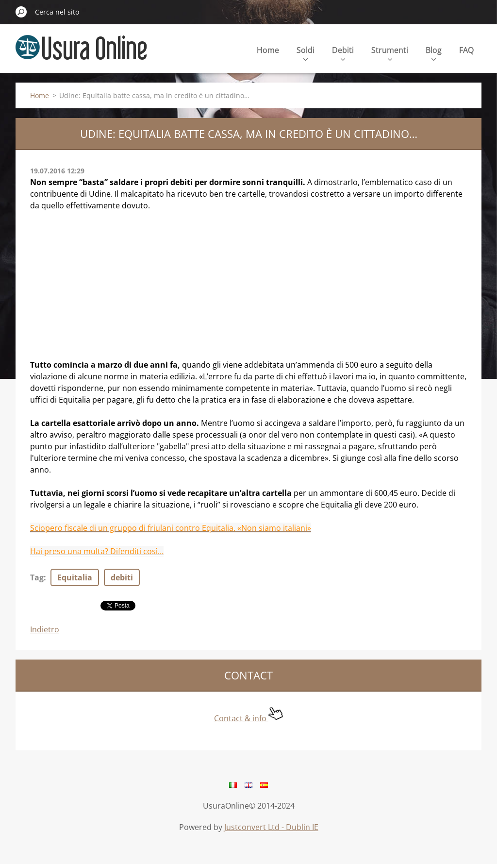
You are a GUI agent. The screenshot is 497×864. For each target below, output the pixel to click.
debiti (122, 577)
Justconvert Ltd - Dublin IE (271, 827)
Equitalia (74, 577)
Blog (434, 53)
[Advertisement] (248, 291)
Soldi (305, 53)
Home (268, 50)
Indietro (44, 629)
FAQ (466, 50)
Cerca (21, 11)
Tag (37, 577)
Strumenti (389, 53)
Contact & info (248, 718)
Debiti (343, 53)
